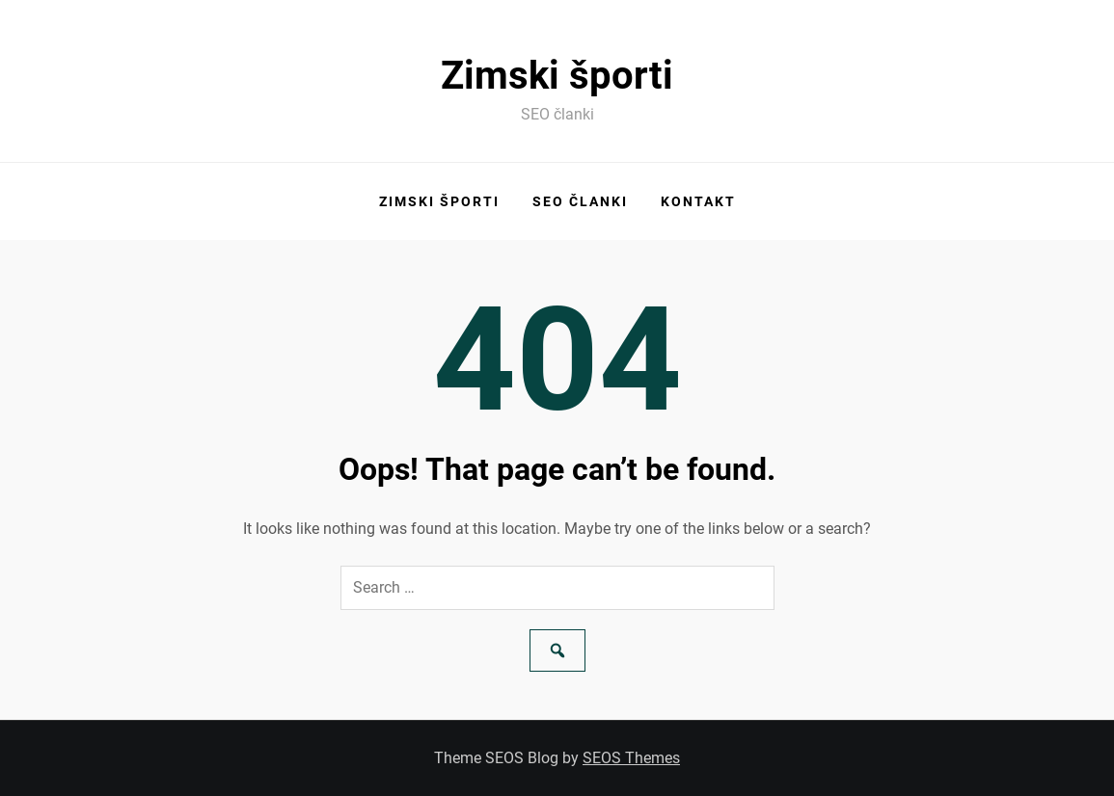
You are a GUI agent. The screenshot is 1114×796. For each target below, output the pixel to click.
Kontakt (698, 201)
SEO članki (580, 201)
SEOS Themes (631, 758)
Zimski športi (557, 75)
